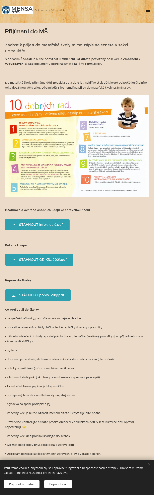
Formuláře (15, 51)
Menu (148, 11)
